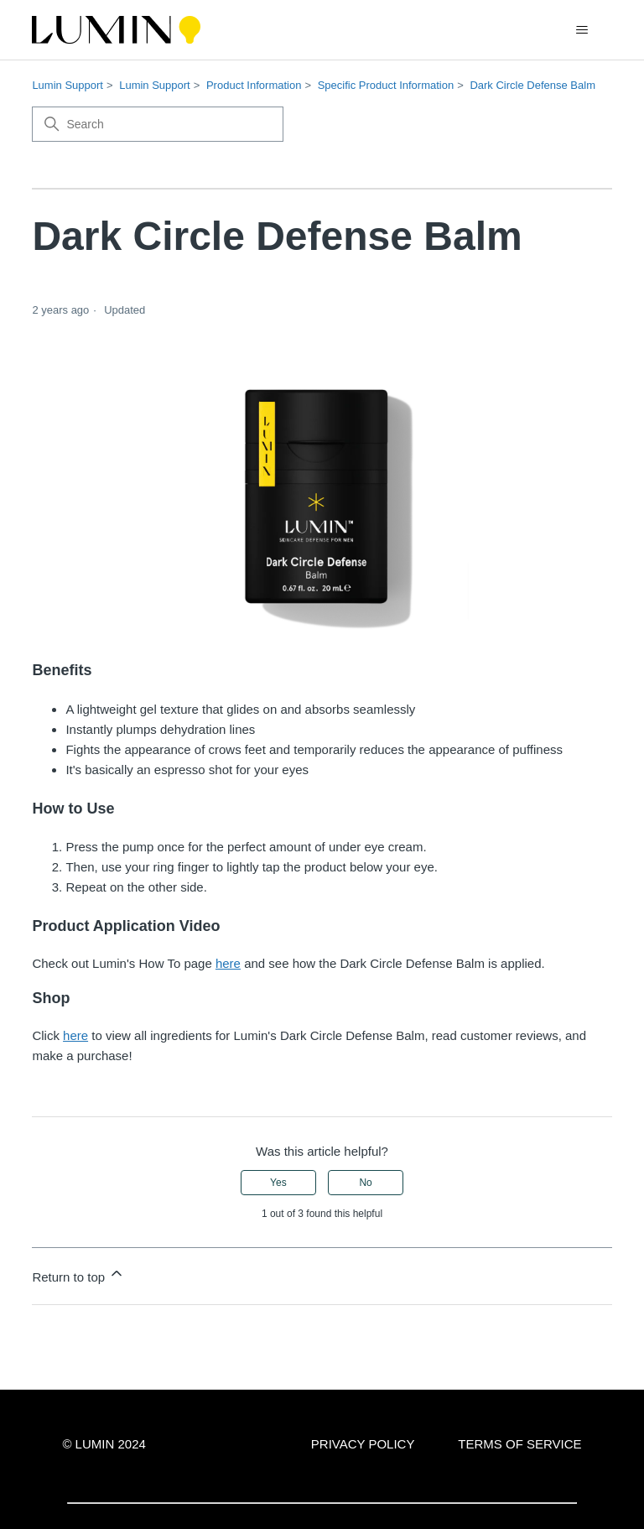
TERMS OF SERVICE (519, 1444)
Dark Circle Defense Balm (532, 85)
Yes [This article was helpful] (278, 1182)
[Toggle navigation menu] (582, 30)
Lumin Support (67, 85)
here (228, 963)
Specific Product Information (386, 85)
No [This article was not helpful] (365, 1182)
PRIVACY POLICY (363, 1444)
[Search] (158, 124)
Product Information (253, 85)
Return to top (78, 1274)
